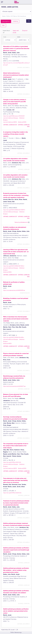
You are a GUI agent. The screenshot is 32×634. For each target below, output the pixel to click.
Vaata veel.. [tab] (16, 32)
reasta (18, 37)
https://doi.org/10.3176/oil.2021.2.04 (12, 462)
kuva (4, 37)
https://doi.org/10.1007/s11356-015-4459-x (13, 337)
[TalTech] (16, 2)
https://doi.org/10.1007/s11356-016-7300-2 (13, 266)
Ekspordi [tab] (24, 30)
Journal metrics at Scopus (10, 118)
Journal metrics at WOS (10, 122)
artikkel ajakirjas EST (10, 124)
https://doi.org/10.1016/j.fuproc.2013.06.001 (13, 116)
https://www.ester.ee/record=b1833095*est (14, 290)
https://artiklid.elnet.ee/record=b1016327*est (14, 386)
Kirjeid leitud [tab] (6, 32)
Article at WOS (22, 122)
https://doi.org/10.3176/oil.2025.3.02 (12, 493)
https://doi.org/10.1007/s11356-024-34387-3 (14, 210)
